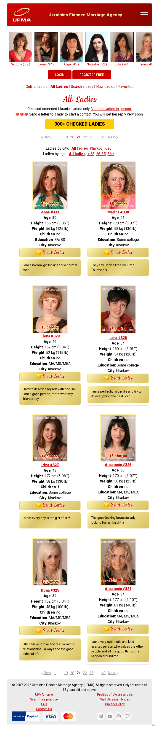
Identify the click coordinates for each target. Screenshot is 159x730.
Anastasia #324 (118, 589)
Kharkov (96, 148)
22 (85, 137)
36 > (111, 154)
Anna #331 (50, 212)
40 (103, 137)
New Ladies (105, 86)
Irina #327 (50, 465)
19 (66, 137)
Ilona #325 (50, 590)
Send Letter (50, 252)
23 (91, 137)
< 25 (90, 154)
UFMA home (44, 694)
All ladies (80, 148)
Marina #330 (118, 212)
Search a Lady (82, 86)
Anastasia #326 (118, 465)
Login (59, 75)
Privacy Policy (115, 704)
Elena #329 (50, 336)
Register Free (92, 75)
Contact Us (44, 709)
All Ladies (59, 86)
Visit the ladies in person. (111, 109)
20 (72, 137)
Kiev (107, 148)
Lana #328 (118, 338)
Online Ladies (37, 86)
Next (113, 137)
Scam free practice (44, 699)
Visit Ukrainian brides (115, 699)
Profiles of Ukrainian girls (115, 694)
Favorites (125, 86)
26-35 (101, 154)
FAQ (44, 704)
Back (46, 137)
